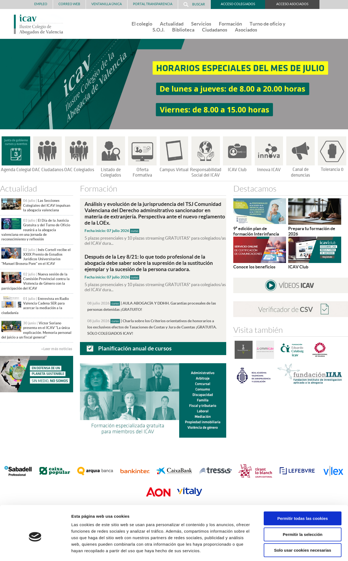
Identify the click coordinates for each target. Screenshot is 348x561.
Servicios (201, 24)
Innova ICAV (269, 169)
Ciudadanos (214, 30)
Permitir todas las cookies (302, 494)
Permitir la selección (302, 510)
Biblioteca (183, 30)
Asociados (246, 30)
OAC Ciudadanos (47, 169)
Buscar (194, 4)
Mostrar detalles (292, 550)
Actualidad (172, 24)
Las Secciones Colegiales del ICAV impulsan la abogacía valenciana (46, 205)
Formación (230, 24)
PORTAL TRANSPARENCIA (152, 4)
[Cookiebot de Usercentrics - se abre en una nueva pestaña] (35, 550)
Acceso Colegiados (238, 4)
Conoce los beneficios (254, 266)
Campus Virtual (174, 169)
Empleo (40, 4)
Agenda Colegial (16, 169)
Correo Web (69, 4)
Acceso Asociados (292, 4)
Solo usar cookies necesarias (302, 526)
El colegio (142, 24)
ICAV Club (237, 169)
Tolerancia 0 (332, 169)
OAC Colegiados (79, 169)
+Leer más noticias (56, 349)
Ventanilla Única (106, 4)
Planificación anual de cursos (135, 346)
